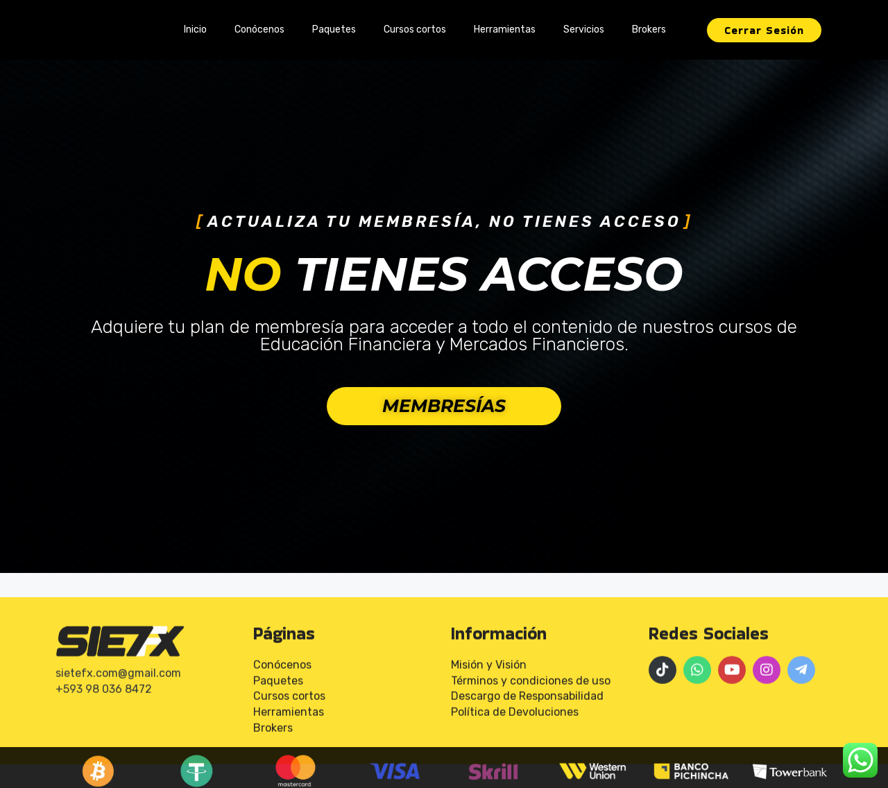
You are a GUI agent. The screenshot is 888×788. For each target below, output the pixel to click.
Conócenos (259, 29)
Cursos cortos (415, 29)
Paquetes (334, 29)
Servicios (583, 29)
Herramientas (505, 29)
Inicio (195, 29)
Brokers (649, 29)
